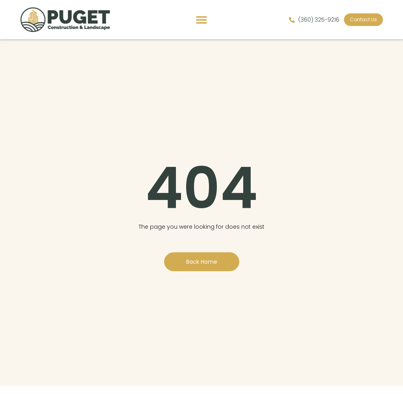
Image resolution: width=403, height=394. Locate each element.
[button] (202, 20)
